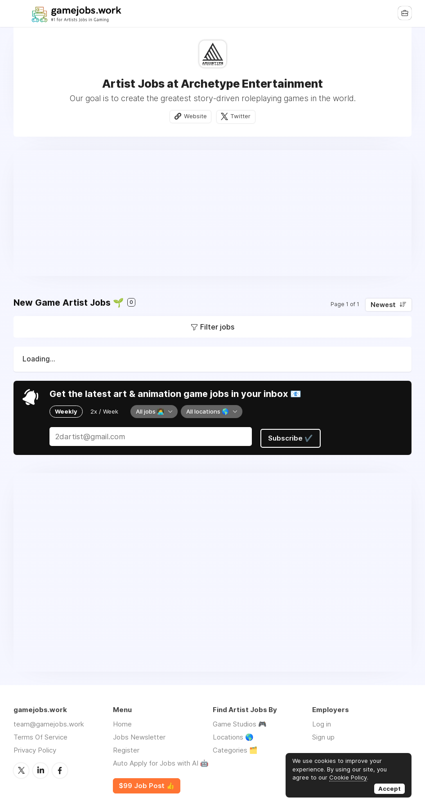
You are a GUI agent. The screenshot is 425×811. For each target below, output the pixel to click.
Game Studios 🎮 (240, 721)
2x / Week (104, 411)
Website (194, 116)
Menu (20, 13)
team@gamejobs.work (48, 721)
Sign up (323, 735)
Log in (321, 721)
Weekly (66, 411)
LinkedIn (40, 767)
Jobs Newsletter (139, 735)
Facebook (59, 767)
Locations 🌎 (233, 735)
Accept (389, 788)
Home (122, 721)
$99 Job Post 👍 (146, 784)
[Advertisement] (212, 213)
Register (126, 748)
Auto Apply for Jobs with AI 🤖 (161, 761)
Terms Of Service (40, 735)
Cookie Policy (348, 777)
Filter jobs (217, 327)
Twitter (241, 116)
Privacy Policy (34, 748)
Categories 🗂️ (235, 748)
